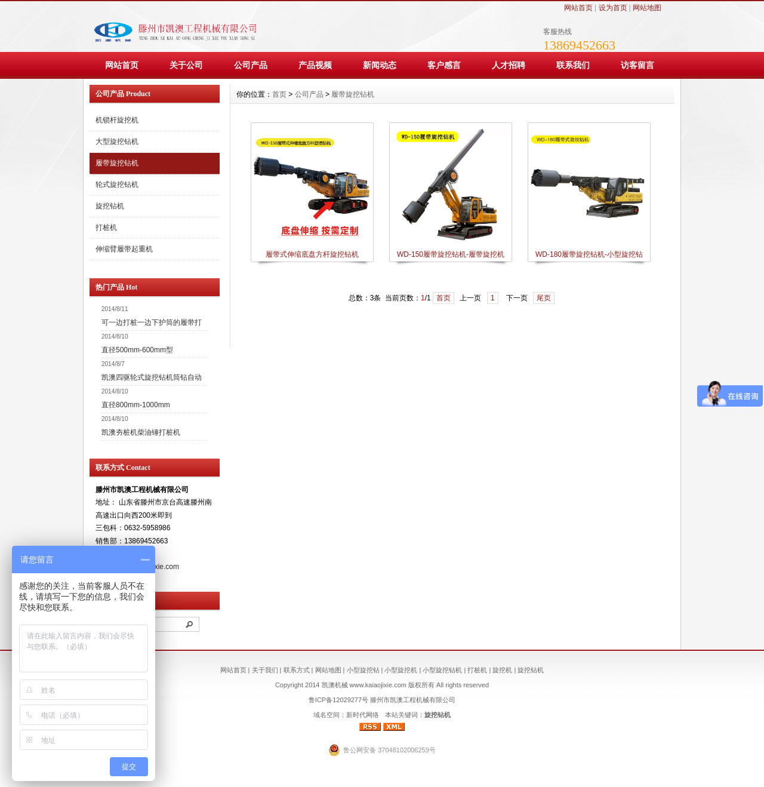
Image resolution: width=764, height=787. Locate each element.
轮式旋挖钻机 (117, 184)
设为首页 (613, 8)
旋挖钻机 (110, 206)
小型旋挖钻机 (442, 670)
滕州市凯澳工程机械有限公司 (412, 699)
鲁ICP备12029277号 (338, 699)
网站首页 (578, 8)
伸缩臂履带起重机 (124, 249)
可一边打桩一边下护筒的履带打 (151, 322)
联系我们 (573, 65)
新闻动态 (379, 65)
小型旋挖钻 (363, 670)
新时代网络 (362, 714)
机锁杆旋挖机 (117, 120)
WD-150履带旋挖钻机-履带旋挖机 (450, 254)
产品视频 (315, 65)
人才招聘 (508, 65)
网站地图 (647, 8)
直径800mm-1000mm (135, 405)
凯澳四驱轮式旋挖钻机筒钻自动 (151, 377)
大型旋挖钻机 (117, 141)
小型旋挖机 (400, 670)
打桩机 (106, 227)
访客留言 (637, 65)
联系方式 (297, 670)
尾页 (544, 298)
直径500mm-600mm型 (137, 350)
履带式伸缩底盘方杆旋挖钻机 (312, 254)
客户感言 (444, 65)
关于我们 (265, 670)
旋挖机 (502, 670)
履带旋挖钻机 (117, 163)
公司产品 (250, 65)
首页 (279, 94)
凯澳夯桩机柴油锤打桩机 (140, 432)
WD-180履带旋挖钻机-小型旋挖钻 (589, 254)
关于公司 (186, 65)
